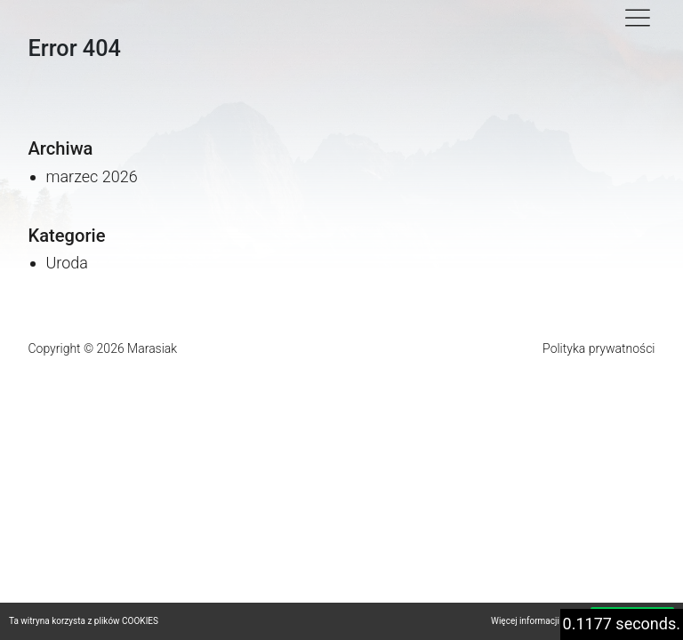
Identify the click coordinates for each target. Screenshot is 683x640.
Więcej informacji (525, 621)
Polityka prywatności (598, 348)
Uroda (67, 262)
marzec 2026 (92, 176)
